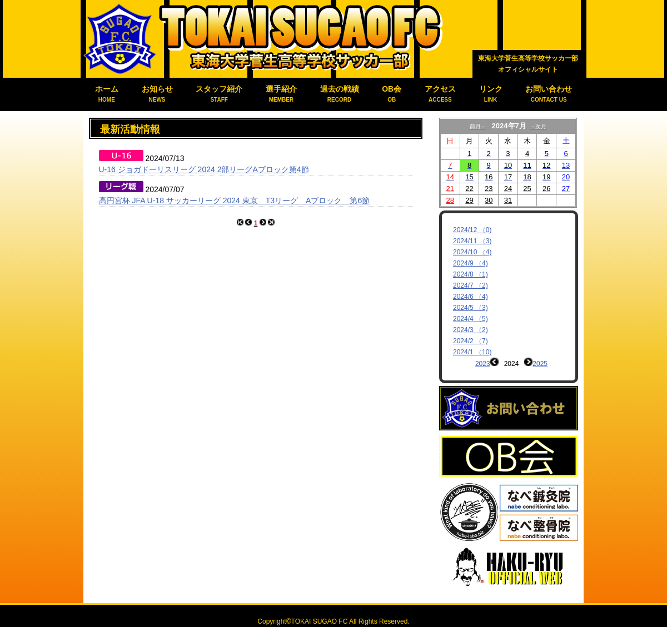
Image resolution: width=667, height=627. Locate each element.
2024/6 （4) (470, 296)
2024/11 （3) (472, 241)
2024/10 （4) (472, 252)
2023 (482, 364)
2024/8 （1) (470, 274)
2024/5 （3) (470, 308)
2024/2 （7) (470, 341)
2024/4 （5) (470, 319)
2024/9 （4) (470, 263)
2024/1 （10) (472, 352)
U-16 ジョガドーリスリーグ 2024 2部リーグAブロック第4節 (204, 169)
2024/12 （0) (472, 230)
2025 (539, 364)
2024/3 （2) (470, 330)
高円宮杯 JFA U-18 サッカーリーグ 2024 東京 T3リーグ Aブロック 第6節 (234, 200)
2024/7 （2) (470, 285)
